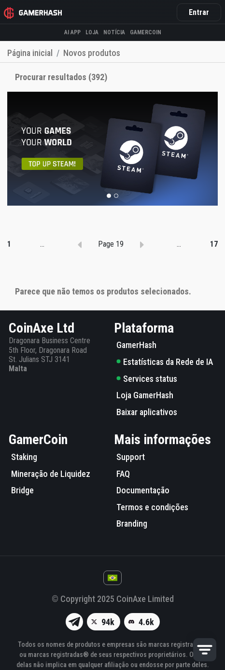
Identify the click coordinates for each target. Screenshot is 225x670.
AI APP (72, 32)
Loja (91, 32)
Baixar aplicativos (146, 412)
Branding (131, 523)
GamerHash (136, 345)
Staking (24, 457)
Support (130, 457)
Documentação (142, 490)
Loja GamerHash (144, 395)
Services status (146, 379)
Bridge (22, 490)
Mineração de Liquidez (50, 474)
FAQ (123, 474)
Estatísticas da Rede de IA (164, 362)
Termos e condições (152, 507)
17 (214, 244)
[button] (109, 196)
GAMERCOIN (145, 32)
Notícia (114, 32)
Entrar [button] (199, 12)
